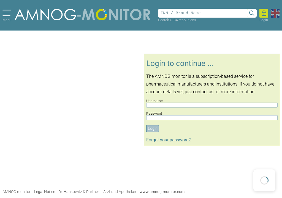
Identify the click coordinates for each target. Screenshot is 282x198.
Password (212, 115)
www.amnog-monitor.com (162, 191)
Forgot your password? (168, 139)
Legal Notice (44, 191)
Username (212, 103)
